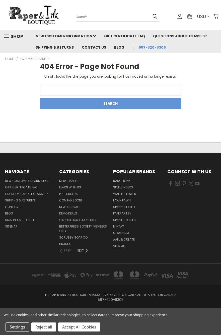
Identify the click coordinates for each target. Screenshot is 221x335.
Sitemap (11, 226)
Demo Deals (68, 213)
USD (203, 16)
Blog (119, 47)
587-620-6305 (152, 47)
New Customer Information (66, 36)
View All (119, 246)
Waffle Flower (124, 194)
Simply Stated (124, 207)
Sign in (11, 220)
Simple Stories (124, 220)
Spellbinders (123, 187)
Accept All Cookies (79, 327)
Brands (65, 244)
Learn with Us (70, 187)
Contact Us (94, 47)
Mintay (118, 226)
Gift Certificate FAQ (124, 36)
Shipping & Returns (55, 47)
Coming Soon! (70, 200)
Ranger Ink (121, 181)
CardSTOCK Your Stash (78, 220)
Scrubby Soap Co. (73, 237)
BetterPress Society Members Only (83, 228)
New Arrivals (70, 207)
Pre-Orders (68, 194)
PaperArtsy (122, 213)
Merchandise (69, 181)
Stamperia (121, 233)
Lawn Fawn (122, 200)
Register (30, 220)
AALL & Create (124, 239)
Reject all (43, 327)
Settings (17, 327)
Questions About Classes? (180, 36)
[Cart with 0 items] (215, 16)
